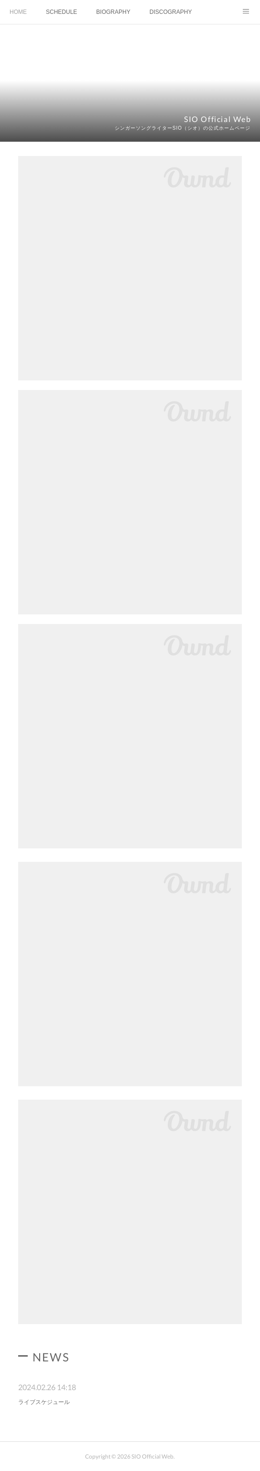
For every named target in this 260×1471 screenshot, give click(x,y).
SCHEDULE (61, 12)
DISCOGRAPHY (171, 12)
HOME (18, 12)
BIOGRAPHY (113, 12)
